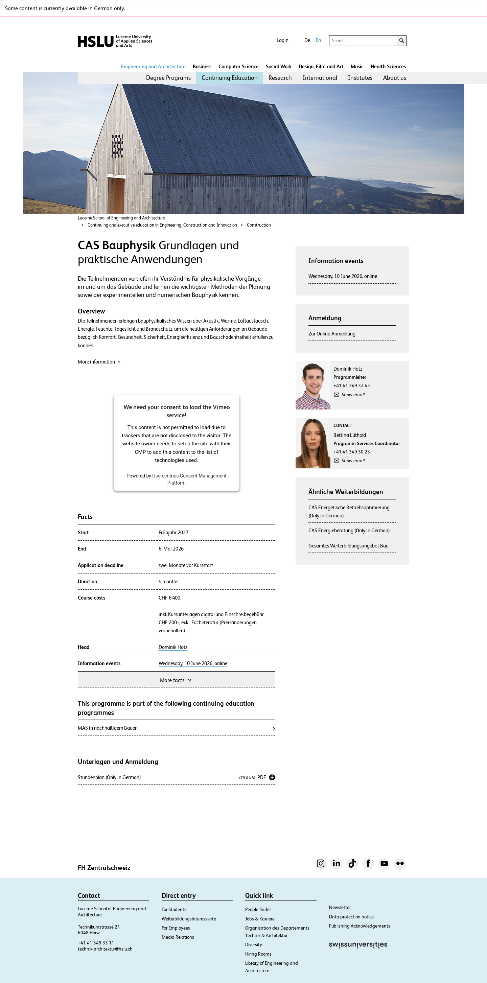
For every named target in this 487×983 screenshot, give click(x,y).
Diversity (253, 944)
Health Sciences (388, 66)
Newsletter (340, 907)
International (320, 77)
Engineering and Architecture (153, 66)
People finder (258, 909)
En (318, 40)
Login (282, 40)
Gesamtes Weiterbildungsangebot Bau (348, 545)
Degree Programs (168, 77)
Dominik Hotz (173, 647)
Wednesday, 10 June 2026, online (193, 663)
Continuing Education (230, 77)
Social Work (279, 66)
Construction (259, 225)
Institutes (360, 77)
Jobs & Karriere (260, 918)
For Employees (176, 928)
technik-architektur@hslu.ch (105, 949)
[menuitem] (168, 78)
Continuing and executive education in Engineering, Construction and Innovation (162, 225)
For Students (174, 909)
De (307, 40)
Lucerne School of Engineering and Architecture (121, 217)
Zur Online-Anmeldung (331, 333)
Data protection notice (351, 916)
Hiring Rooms (258, 954)
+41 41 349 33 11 (96, 942)
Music (357, 66)
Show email (353, 394)
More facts (176, 679)
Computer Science (238, 66)
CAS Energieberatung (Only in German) (349, 530)
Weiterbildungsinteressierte (189, 918)
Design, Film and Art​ (321, 66)
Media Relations (178, 937)
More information (99, 362)
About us (394, 77)
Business (202, 66)
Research (280, 77)
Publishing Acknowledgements (359, 926)
